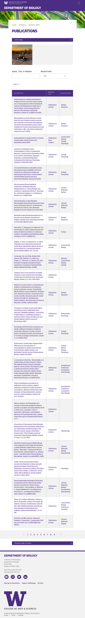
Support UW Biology (29, 583)
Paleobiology (65, 431)
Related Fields (46, 71)
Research (22, 25)
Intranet (40, 583)
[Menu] (79, 3)
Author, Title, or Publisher (22, 71)
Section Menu (19, 40)
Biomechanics (65, 313)
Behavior (64, 258)
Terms (13, 615)
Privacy (6, 615)
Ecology (63, 141)
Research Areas (34, 25)
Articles (51, 107)
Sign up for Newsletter (12, 583)
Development (65, 365)
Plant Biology (65, 372)
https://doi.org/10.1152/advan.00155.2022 (28, 416)
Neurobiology (65, 453)
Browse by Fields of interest (23, 543)
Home (14, 25)
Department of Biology (22, 8)
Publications (52, 105)
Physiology (64, 143)
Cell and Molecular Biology (64, 190)
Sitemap (20, 615)
